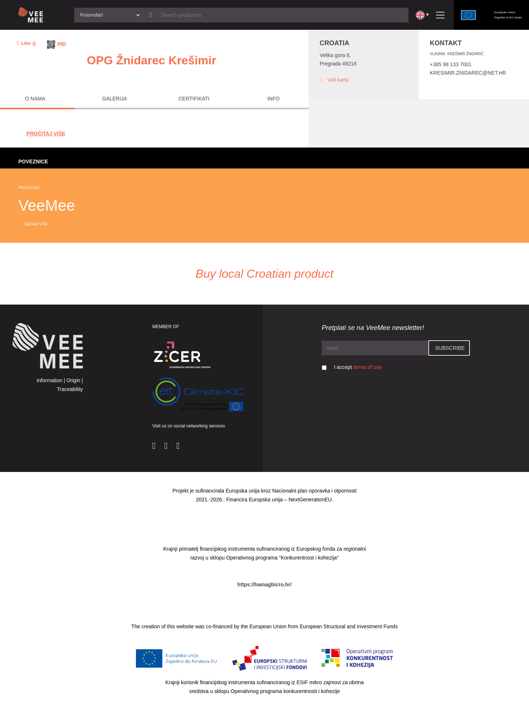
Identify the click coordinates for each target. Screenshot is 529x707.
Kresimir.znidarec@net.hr (468, 73)
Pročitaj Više (45, 133)
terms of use (367, 367)
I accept (358, 367)
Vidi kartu (334, 80)
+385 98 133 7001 (450, 64)
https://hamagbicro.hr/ (264, 584)
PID (61, 44)
